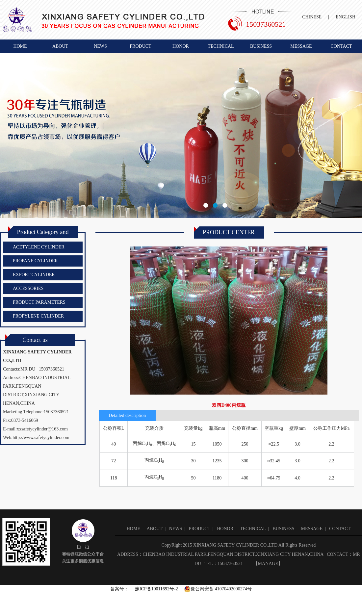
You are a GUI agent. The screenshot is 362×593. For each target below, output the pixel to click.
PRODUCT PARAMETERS (39, 302)
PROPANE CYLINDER (35, 260)
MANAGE (268, 563)
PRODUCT (140, 46)
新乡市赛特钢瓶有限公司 (181, 135)
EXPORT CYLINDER (34, 274)
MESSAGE (301, 46)
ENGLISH (345, 16)
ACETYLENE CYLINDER (39, 247)
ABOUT (60, 46)
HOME (20, 46)
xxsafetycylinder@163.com (42, 428)
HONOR (180, 46)
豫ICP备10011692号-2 (156, 588)
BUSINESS (261, 46)
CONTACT (341, 46)
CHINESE (312, 16)
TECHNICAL (221, 46)
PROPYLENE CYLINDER (38, 316)
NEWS (100, 46)
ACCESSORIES (28, 288)
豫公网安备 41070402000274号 (218, 589)
